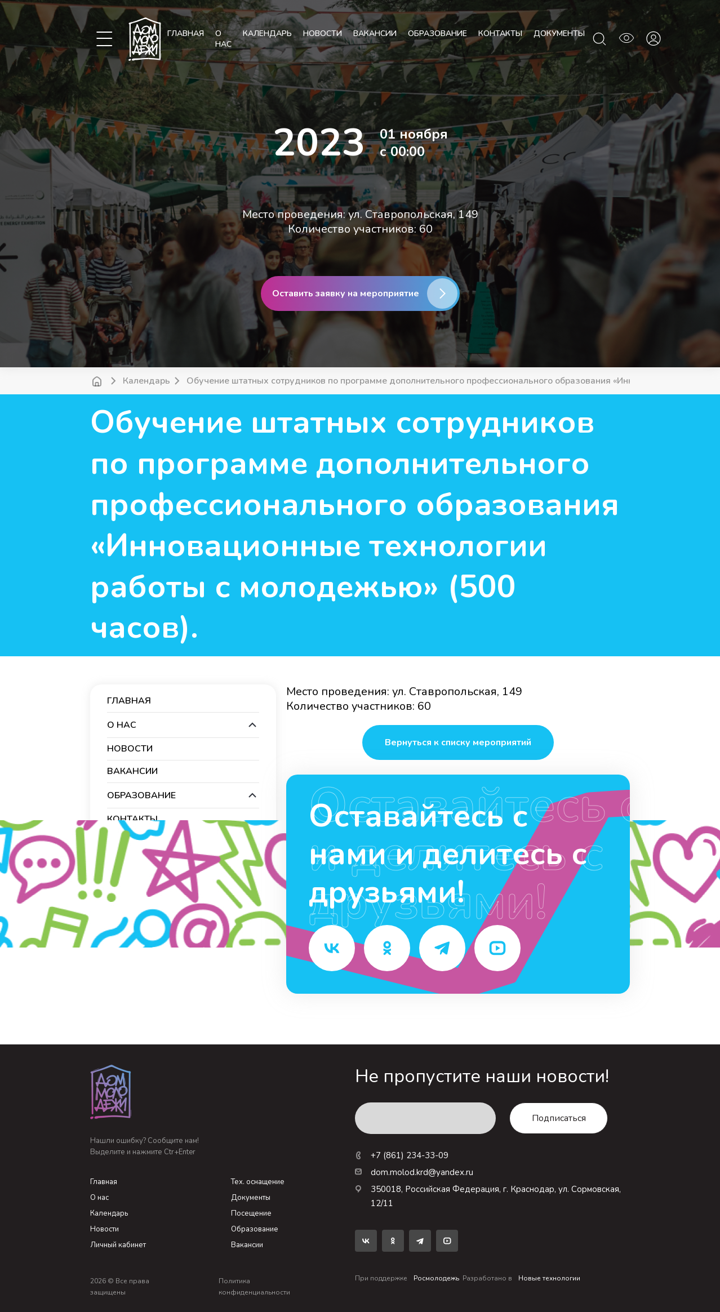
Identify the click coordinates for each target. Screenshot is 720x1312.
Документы (250, 1198)
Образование (254, 1229)
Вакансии (247, 1245)
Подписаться (559, 1118)
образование (437, 33)
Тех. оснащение (258, 1182)
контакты (500, 33)
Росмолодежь (436, 1278)
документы (559, 33)
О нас (223, 39)
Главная (185, 33)
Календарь (146, 381)
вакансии (375, 33)
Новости (104, 1229)
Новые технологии (549, 1278)
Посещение (251, 1213)
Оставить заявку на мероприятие (345, 293)
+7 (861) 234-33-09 (401, 1155)
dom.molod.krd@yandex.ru (414, 1172)
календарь (267, 33)
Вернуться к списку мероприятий (458, 742)
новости (322, 33)
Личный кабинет (118, 1245)
